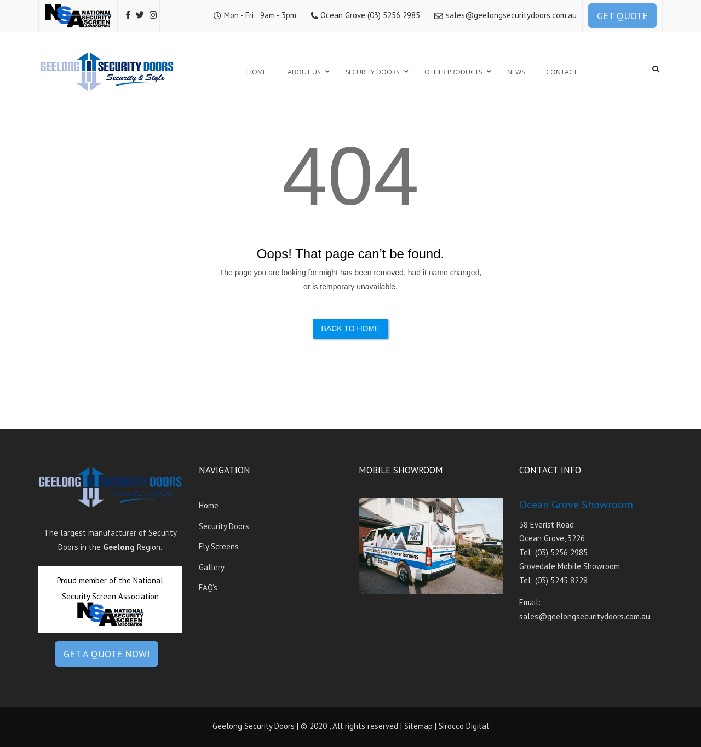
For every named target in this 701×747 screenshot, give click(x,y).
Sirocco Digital (464, 726)
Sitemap (418, 726)
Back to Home (350, 328)
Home (209, 505)
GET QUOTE (622, 15)
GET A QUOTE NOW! (107, 653)
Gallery (212, 567)
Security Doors (224, 526)
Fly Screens (219, 546)
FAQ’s (208, 587)
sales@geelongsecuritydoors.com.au (511, 15)
